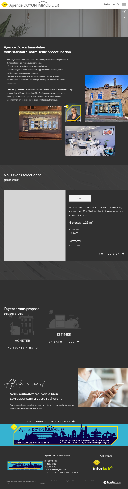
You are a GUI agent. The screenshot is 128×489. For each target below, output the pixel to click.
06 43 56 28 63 (50, 464)
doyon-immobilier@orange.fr (55, 470)
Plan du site (54, 481)
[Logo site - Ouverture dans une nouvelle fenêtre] (25, 465)
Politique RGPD (89, 481)
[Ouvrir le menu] (124, 4)
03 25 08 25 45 (50, 467)
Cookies (42, 483)
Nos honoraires (44, 481)
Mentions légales (65, 481)
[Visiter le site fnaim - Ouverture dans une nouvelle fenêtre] (96, 462)
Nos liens (81, 481)
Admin (74, 481)
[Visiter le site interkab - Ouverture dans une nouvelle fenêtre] (103, 468)
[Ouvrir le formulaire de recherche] (111, 4)
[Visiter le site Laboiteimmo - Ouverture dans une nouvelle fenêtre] (112, 482)
